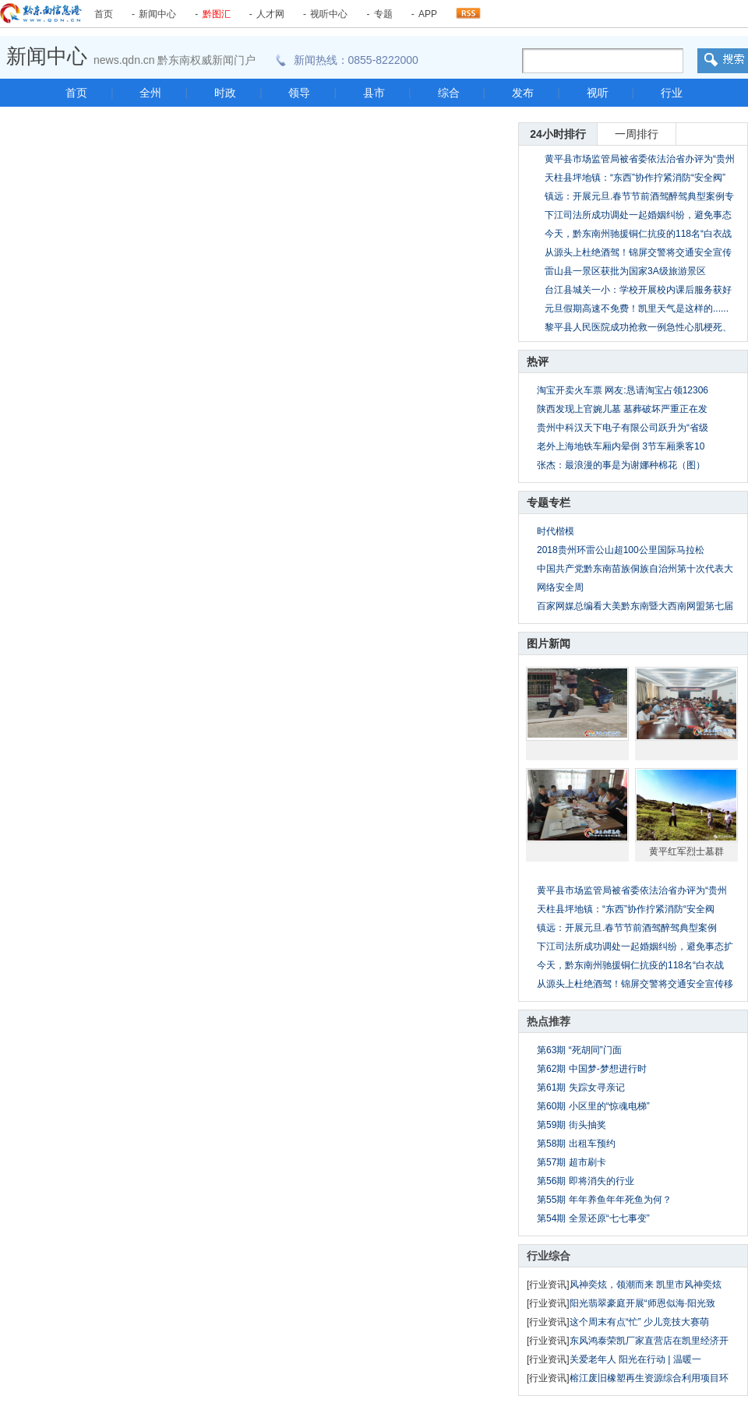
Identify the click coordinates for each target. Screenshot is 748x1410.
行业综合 (548, 1256)
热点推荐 (548, 1021)
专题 (383, 14)
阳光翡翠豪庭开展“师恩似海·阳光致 (642, 1303)
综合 (449, 92)
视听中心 (329, 14)
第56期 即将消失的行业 (585, 1181)
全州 (150, 92)
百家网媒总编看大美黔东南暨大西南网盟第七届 (635, 606)
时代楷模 (555, 531)
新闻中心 (157, 14)
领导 (299, 92)
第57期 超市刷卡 (571, 1162)
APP (427, 14)
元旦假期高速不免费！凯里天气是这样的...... (637, 308)
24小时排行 (558, 134)
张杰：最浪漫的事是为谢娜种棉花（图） (621, 465)
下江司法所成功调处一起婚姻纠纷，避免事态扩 (635, 946)
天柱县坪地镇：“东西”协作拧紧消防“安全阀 (625, 909)
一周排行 (636, 134)
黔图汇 (217, 14)
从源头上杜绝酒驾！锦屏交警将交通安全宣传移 (635, 983)
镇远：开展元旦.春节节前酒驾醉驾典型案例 (627, 927)
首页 (103, 14)
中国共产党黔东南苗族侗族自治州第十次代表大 (635, 568)
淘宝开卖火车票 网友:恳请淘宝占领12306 (622, 390)
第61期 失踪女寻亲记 (581, 1087)
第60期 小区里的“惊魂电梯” (593, 1106)
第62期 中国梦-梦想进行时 (592, 1068)
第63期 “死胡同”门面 (579, 1050)
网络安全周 (560, 587)
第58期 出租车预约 (576, 1143)
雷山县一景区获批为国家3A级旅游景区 (625, 271)
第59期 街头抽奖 (571, 1124)
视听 (598, 92)
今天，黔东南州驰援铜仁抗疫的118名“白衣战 (630, 965)
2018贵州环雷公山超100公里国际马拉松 (620, 550)
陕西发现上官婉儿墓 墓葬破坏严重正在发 (622, 409)
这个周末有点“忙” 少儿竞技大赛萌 (639, 1322)
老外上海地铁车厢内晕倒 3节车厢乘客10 (620, 446)
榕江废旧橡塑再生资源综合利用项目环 (649, 1378)
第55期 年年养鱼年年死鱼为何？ (604, 1199)
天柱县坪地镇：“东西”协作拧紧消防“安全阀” (635, 177)
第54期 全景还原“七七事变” (593, 1218)
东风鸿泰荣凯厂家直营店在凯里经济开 (649, 1340)
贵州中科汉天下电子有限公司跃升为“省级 (622, 427)
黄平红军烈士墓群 (686, 851)
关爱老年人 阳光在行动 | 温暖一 (635, 1359)
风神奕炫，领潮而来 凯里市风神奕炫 (646, 1284)
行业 (672, 92)
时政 (225, 92)
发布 (523, 92)
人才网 (270, 14)
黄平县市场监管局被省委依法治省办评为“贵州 (632, 890)
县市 (374, 92)
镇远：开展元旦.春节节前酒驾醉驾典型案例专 (639, 196)
